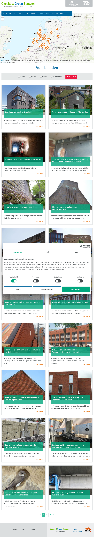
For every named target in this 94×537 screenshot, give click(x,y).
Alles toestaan (76, 289)
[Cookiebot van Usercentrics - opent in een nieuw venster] (81, 246)
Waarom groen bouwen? (61, 13)
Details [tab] (47, 252)
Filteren (71, 77)
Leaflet (2, 60)
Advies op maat (9, 13)
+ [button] (2, 16)
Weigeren (18, 289)
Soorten (21, 13)
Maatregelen (32, 13)
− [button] (2, 19)
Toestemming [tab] (17, 252)
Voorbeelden (45, 13)
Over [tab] (76, 252)
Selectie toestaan (47, 289)
